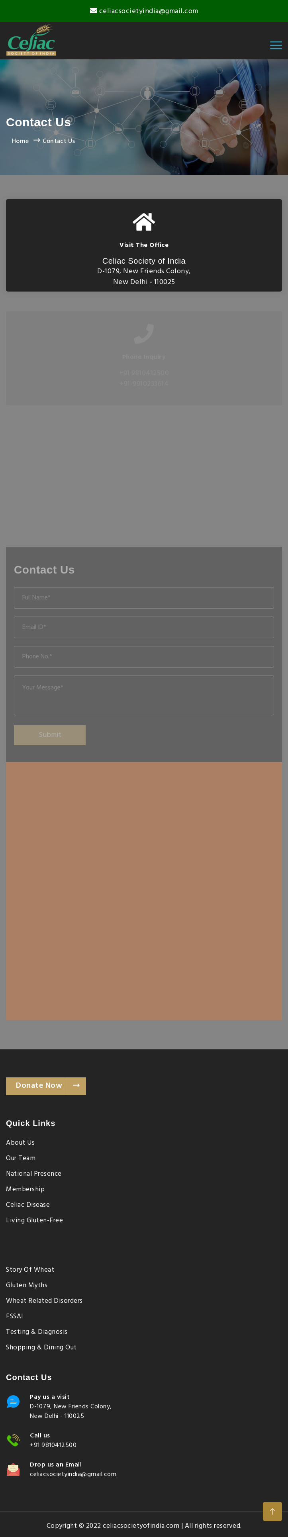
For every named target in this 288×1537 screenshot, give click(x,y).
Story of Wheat (30, 1270)
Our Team (20, 1158)
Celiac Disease (28, 1205)
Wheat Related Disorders (44, 1301)
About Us (20, 1143)
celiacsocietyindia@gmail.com (148, 11)
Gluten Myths (26, 1285)
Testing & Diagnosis (37, 1332)
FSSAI (15, 1317)
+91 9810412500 (53, 1445)
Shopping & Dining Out (41, 1348)
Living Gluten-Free (34, 1221)
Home (20, 141)
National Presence (34, 1174)
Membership (25, 1189)
